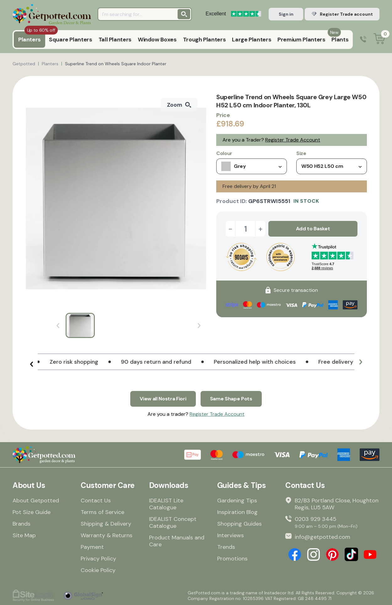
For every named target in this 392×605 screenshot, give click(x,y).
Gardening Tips (237, 500)
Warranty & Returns (106, 535)
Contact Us (96, 500)
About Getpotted (36, 500)
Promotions (232, 558)
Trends (226, 547)
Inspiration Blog (237, 512)
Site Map (24, 535)
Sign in (286, 14)
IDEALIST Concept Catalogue (172, 522)
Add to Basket (313, 228)
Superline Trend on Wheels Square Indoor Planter (115, 64)
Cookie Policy (98, 570)
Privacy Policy (98, 558)
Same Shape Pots (231, 398)
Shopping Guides (239, 523)
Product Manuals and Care (176, 541)
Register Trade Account (292, 140)
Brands (21, 523)
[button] (31, 364)
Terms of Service (102, 512)
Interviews (230, 535)
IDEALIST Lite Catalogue (166, 504)
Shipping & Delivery (106, 523)
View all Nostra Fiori (163, 398)
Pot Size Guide (32, 512)
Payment (92, 547)
